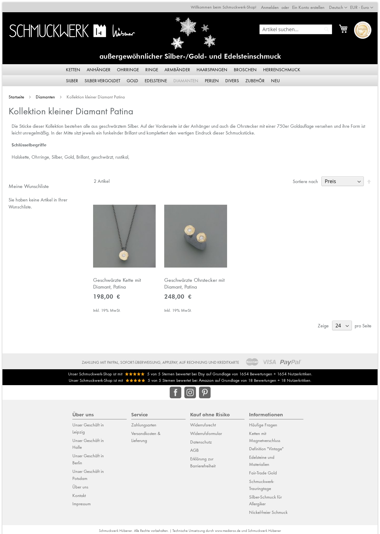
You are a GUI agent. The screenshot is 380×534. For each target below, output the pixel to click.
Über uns (80, 484)
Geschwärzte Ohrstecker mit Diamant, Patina (194, 282)
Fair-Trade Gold (263, 470)
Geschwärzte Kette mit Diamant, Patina (115, 282)
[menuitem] (73, 67)
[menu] (190, 73)
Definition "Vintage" (266, 446)
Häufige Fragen (263, 422)
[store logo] (70, 28)
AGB (194, 448)
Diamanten (43, 94)
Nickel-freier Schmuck (268, 510)
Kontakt (79, 492)
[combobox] (298, 27)
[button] (364, 5)
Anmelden (272, 5)
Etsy (201, 371)
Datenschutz (201, 439)
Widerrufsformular (206, 431)
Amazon (206, 378)
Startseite (14, 94)
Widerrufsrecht (203, 422)
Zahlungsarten (143, 422)
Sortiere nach (307, 179)
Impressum (81, 501)
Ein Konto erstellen (311, 5)
